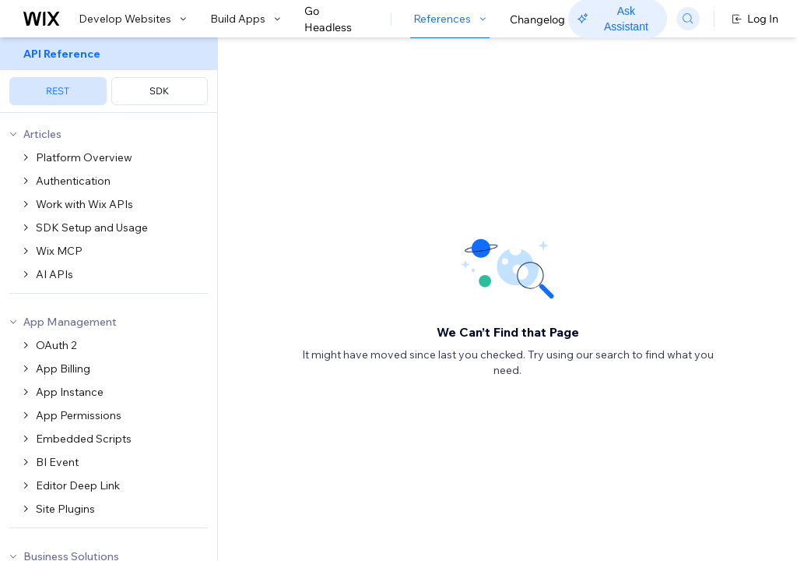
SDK (159, 91)
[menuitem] (108, 75)
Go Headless (336, 19)
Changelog (537, 19)
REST (57, 91)
